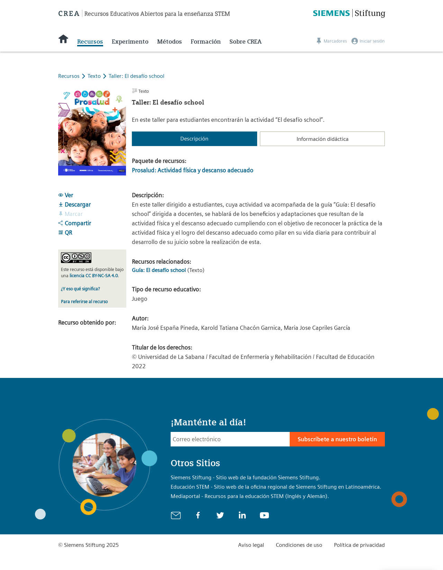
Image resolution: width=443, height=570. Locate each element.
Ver (65, 195)
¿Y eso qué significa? (80, 288)
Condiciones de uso (299, 545)
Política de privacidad (359, 545)
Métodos (169, 41)
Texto (95, 76)
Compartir (74, 223)
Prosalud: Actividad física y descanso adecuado (192, 170)
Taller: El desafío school (136, 76)
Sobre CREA (245, 41)
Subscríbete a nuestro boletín (337, 439)
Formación (206, 41)
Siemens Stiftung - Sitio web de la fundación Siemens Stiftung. (245, 477)
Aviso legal (251, 545)
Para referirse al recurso (84, 301)
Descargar (74, 204)
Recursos (90, 41)
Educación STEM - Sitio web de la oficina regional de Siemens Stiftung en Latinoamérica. (276, 486)
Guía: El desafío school (159, 270)
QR (65, 232)
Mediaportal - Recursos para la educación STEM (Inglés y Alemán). (250, 496)
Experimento (130, 41)
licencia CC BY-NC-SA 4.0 (94, 275)
